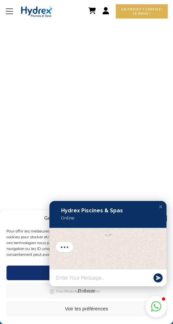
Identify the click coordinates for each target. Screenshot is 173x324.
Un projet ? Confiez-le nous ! (142, 11)
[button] (160, 207)
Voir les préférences (86, 308)
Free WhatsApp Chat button (74, 291)
